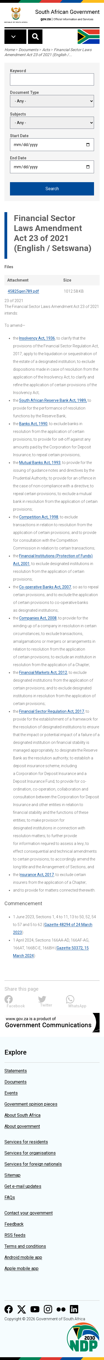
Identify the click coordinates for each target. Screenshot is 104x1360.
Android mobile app (23, 1257)
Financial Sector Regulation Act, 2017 (51, 711)
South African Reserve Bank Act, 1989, (53, 400)
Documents (28, 49)
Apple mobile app (21, 1268)
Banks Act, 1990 (33, 423)
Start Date (19, 136)
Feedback (14, 1224)
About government (22, 1126)
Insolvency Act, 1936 (37, 338)
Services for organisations (30, 1153)
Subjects (18, 114)
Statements (15, 1070)
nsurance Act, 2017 (37, 874)
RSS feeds (15, 1235)
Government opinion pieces (30, 1104)
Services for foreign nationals (33, 1164)
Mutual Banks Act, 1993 (39, 462)
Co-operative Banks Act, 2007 (45, 587)
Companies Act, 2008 (38, 618)
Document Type (24, 92)
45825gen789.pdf (23, 291)
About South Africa (22, 1115)
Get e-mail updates (22, 1186)
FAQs (9, 1197)
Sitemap (12, 1175)
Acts (46, 49)
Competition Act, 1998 (38, 517)
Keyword (18, 71)
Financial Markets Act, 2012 (43, 672)
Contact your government (28, 1213)
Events (11, 1093)
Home (9, 49)
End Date (18, 158)
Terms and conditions (25, 1246)
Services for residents (26, 1142)
